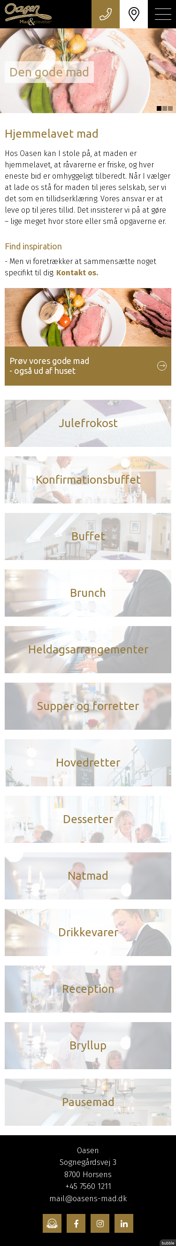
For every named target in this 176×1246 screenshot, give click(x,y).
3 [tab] (170, 108)
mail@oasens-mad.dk (88, 1199)
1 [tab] (159, 108)
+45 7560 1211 (88, 1186)
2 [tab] (164, 108)
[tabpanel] (88, 70)
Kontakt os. (77, 272)
